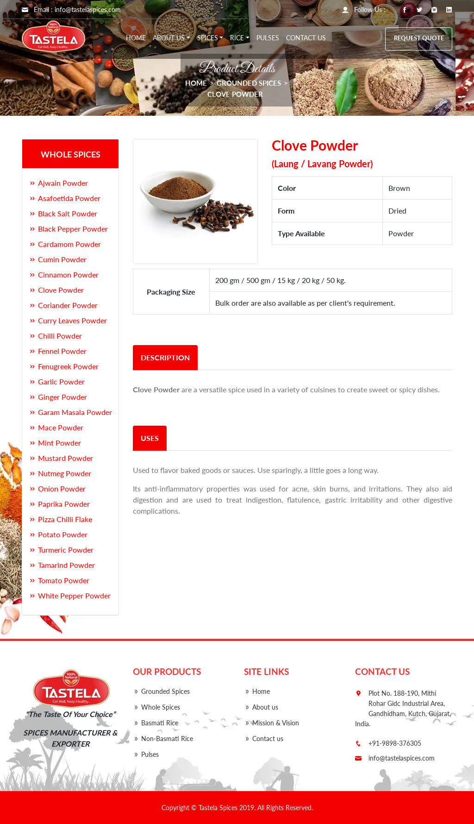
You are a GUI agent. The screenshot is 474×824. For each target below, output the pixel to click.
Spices (207, 38)
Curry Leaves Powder (68, 320)
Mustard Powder (61, 457)
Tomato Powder (59, 580)
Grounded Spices (249, 83)
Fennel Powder (58, 350)
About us (261, 707)
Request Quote (419, 38)
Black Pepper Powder (68, 228)
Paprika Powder (59, 503)
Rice (237, 38)
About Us (169, 38)
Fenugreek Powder (64, 366)
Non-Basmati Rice (163, 738)
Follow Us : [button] (364, 9)
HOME (196, 83)
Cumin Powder (58, 259)
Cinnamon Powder (64, 274)
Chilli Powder (55, 335)
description (165, 357)
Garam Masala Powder (70, 412)
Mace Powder (56, 427)
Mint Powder (55, 442)
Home (136, 38)
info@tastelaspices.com (401, 758)
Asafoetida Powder (64, 198)
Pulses (267, 38)
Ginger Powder (58, 396)
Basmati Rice (155, 723)
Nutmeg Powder (60, 473)
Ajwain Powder (58, 182)
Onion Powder (57, 488)
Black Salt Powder (63, 213)
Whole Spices (156, 707)
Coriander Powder (63, 305)
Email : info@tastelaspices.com (71, 9)
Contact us (306, 38)
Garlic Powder (57, 381)
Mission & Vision (271, 723)
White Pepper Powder (70, 595)
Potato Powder (58, 534)
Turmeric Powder (61, 549)
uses (150, 438)
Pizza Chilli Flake (60, 519)
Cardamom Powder (65, 243)
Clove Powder (235, 94)
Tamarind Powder (62, 564)
